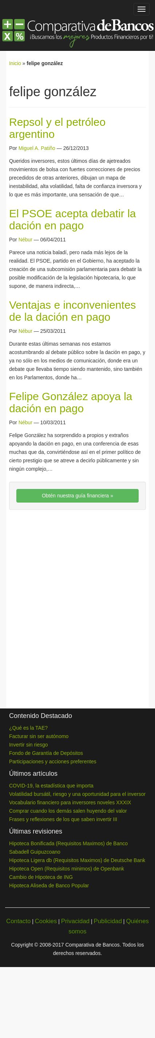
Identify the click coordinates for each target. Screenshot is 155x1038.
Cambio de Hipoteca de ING (41, 877)
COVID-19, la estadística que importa (51, 786)
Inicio (15, 63)
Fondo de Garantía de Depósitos (46, 753)
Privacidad (75, 921)
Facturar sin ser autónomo (38, 736)
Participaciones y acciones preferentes (52, 761)
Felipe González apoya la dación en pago (70, 402)
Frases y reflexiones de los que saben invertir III (63, 819)
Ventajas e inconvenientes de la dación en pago (72, 311)
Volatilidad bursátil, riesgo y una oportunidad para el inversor (77, 794)
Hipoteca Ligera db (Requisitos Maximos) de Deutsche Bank (77, 860)
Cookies (46, 921)
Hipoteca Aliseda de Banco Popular (49, 885)
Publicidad (108, 921)
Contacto (18, 921)
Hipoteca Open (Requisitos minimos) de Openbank (66, 869)
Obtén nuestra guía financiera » (77, 496)
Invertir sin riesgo (28, 745)
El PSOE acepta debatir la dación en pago (72, 219)
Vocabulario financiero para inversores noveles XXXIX (70, 802)
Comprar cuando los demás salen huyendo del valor (68, 811)
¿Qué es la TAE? (28, 728)
